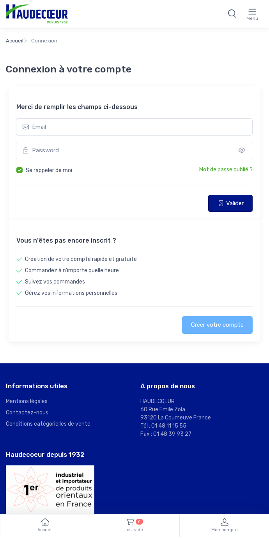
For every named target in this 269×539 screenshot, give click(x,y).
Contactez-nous (27, 412)
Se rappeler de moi (49, 170)
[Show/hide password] (241, 150)
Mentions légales (27, 401)
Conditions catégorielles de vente (48, 424)
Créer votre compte (217, 324)
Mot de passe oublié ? (226, 169)
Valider (230, 203)
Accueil (14, 41)
